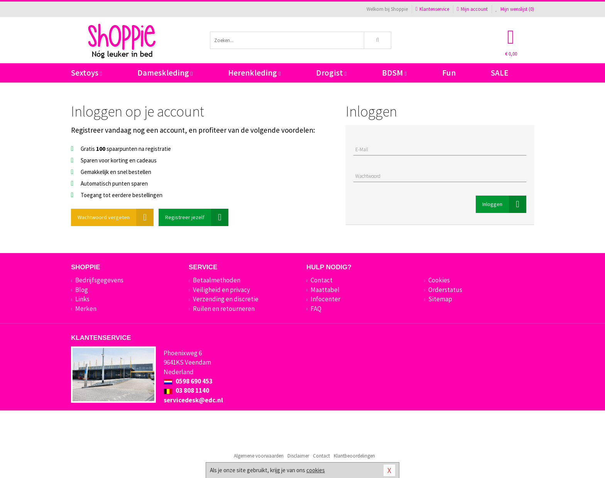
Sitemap (440, 299)
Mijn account (472, 9)
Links (82, 299)
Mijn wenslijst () (514, 9)
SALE (500, 73)
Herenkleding (254, 73)
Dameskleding (165, 73)
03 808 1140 (186, 390)
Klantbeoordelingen (354, 456)
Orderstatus (445, 289)
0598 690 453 (188, 381)
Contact (322, 280)
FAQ (316, 308)
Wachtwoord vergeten (116, 217)
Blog (81, 289)
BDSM (394, 73)
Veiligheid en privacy (221, 289)
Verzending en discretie (226, 299)
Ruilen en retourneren (224, 308)
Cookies (439, 280)
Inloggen (504, 204)
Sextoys (86, 73)
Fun (449, 73)
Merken (85, 308)
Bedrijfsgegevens (99, 280)
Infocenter (325, 299)
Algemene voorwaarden (259, 456)
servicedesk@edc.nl (193, 400)
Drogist (331, 73)
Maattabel (325, 289)
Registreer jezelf (196, 217)
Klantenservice (432, 9)
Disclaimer (298, 456)
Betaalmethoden (216, 280)
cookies (315, 470)
